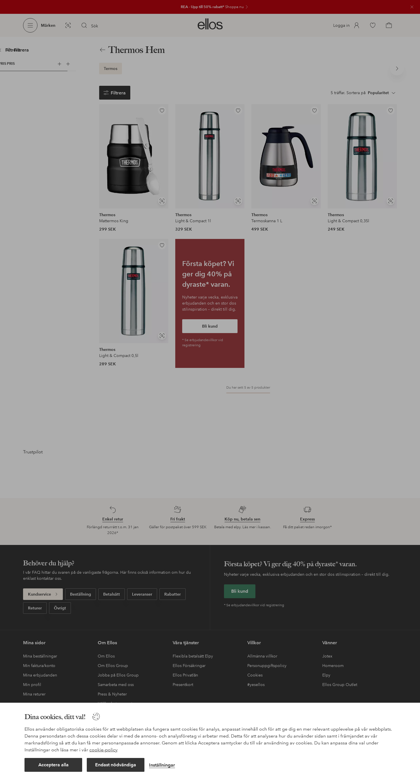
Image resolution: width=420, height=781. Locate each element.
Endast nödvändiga (115, 764)
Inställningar (162, 765)
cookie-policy (103, 750)
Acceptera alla (53, 764)
